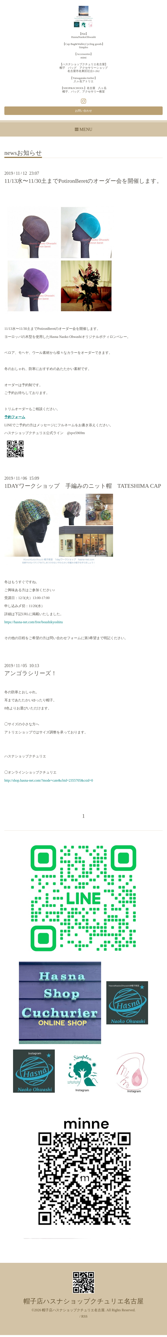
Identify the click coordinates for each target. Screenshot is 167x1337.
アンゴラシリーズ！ (30, 675)
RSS (84, 1318)
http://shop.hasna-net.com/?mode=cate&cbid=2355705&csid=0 (48, 782)
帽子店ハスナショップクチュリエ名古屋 (83, 1303)
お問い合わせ (83, 112)
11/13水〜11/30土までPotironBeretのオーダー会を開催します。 (83, 183)
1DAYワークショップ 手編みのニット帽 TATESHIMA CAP (82, 488)
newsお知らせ (23, 155)
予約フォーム (14, 419)
